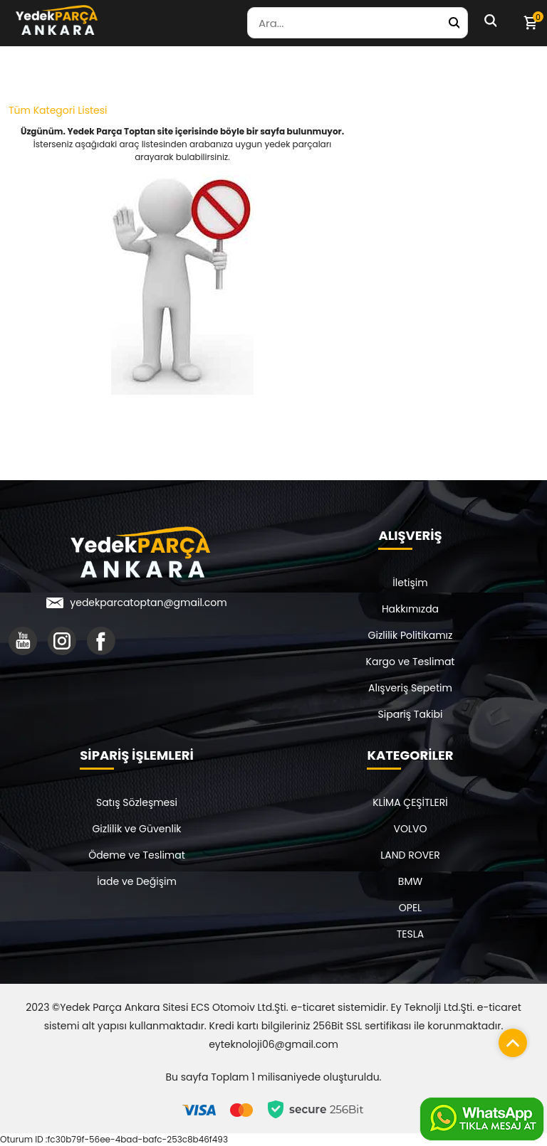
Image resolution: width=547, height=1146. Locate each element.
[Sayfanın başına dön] (509, 1039)
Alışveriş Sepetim (410, 688)
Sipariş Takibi (410, 714)
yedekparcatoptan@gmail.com (148, 602)
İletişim (409, 582)
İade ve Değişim (137, 881)
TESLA (410, 934)
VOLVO (410, 829)
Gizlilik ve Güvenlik (136, 829)
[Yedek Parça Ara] (453, 22)
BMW (410, 881)
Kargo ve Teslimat (410, 661)
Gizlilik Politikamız (410, 635)
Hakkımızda (410, 609)
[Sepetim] (529, 22)
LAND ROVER (410, 855)
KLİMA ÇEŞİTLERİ (410, 802)
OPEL (410, 908)
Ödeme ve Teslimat (136, 855)
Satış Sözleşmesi (136, 802)
